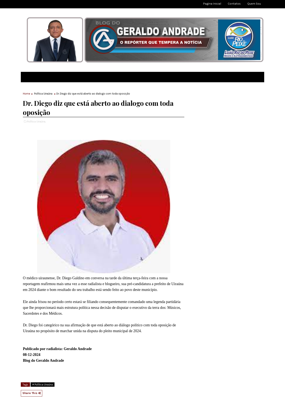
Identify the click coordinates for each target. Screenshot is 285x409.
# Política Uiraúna (42, 384)
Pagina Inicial (212, 3)
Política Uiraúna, (36, 121)
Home (26, 93)
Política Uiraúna (43, 93)
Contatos (234, 3)
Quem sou (254, 3)
